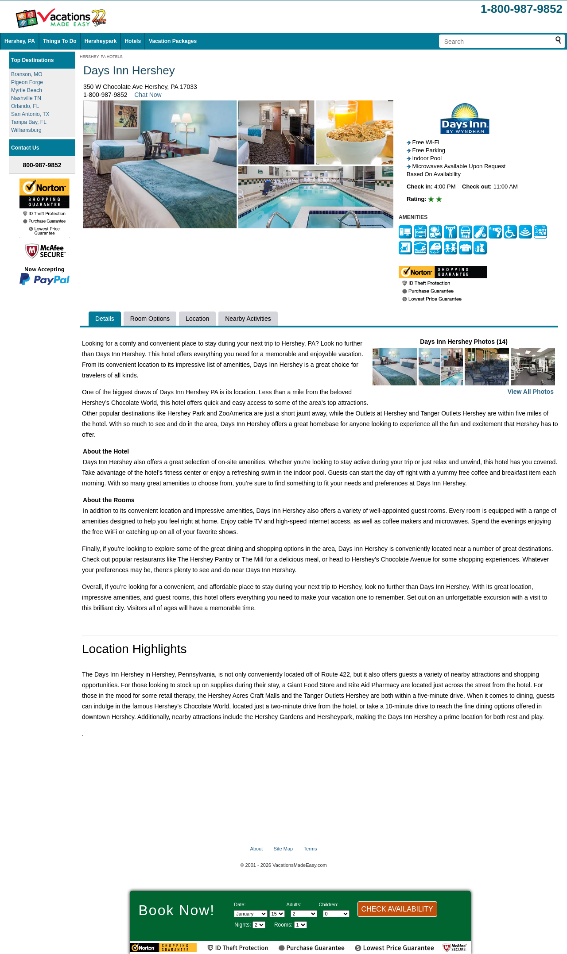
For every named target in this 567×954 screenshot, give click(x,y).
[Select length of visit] (258, 924)
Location (197, 318)
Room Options (150, 318)
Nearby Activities (248, 318)
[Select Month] (251, 913)
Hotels (132, 41)
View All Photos (531, 391)
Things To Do (60, 41)
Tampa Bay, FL (29, 122)
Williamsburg (26, 130)
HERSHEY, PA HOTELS (101, 56)
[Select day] (277, 913)
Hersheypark (101, 41)
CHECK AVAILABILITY (397, 909)
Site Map (283, 848)
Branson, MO (27, 74)
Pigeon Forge (27, 82)
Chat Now (147, 94)
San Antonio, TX (30, 114)
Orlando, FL (25, 106)
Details (104, 318)
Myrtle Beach (26, 90)
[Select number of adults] (304, 913)
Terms (310, 848)
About (256, 848)
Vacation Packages (173, 41)
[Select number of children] (336, 913)
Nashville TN (26, 98)
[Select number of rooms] (300, 924)
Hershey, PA (19, 41)
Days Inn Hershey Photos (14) (463, 367)
